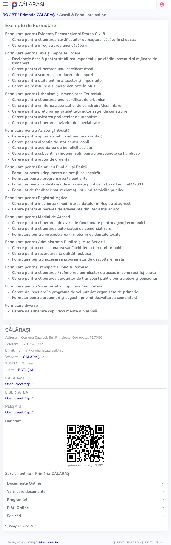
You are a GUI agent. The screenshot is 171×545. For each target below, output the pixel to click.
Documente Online (24, 483)
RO (5, 14)
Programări (17, 499)
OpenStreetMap (17, 384)
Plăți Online (18, 507)
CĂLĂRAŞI (31, 357)
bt (14, 14)
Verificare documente (26, 491)
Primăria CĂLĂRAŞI (38, 14)
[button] (162, 4)
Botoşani (26, 369)
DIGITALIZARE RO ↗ (129, 542)
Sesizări (14, 515)
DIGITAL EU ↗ (153, 542)
